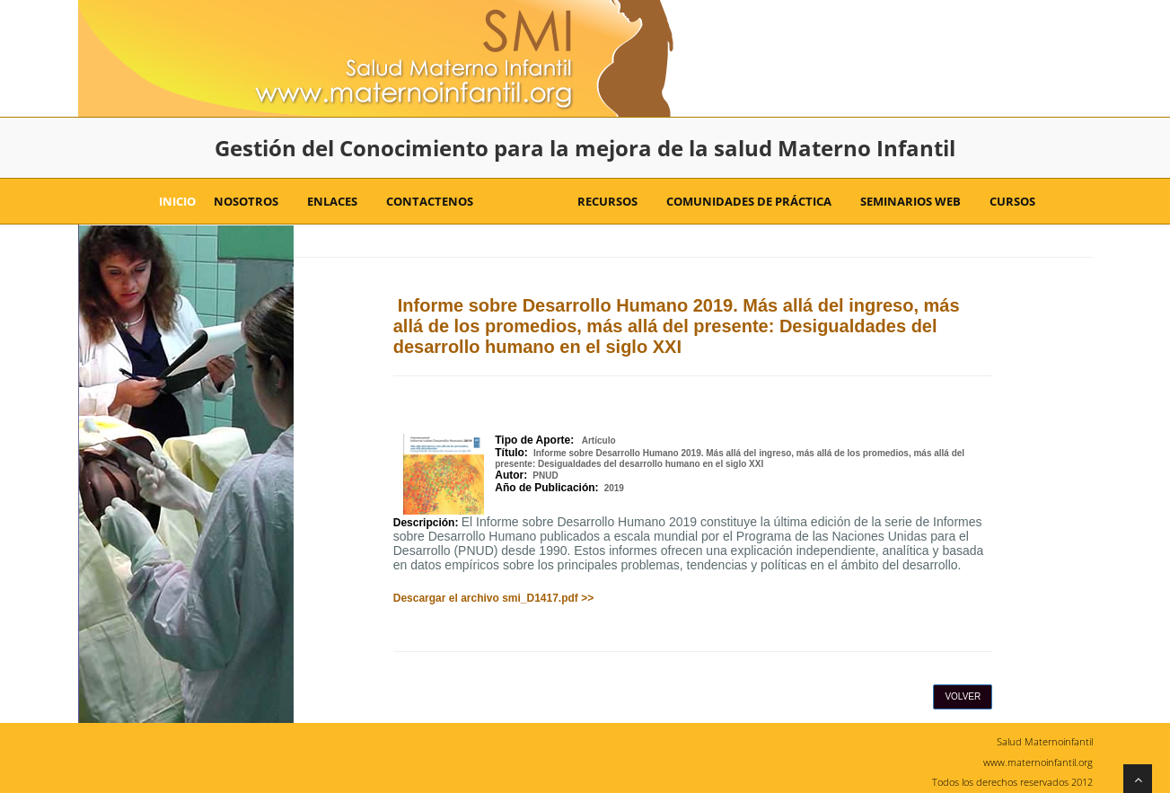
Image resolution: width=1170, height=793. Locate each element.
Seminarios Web (905, 201)
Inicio (177, 201)
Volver (963, 696)
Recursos (602, 201)
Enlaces (326, 201)
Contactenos (424, 201)
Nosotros (246, 201)
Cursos (1007, 201)
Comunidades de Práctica (743, 201)
